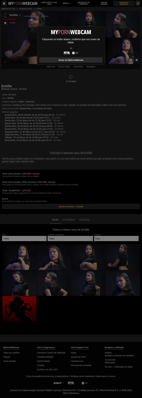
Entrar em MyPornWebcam (71, 60)
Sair (71, 48)
